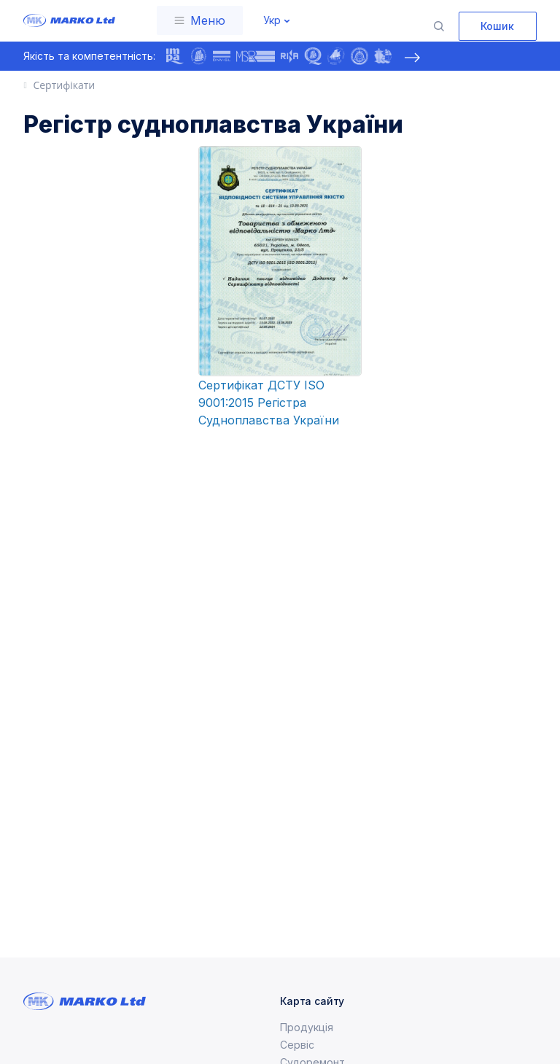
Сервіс (297, 1044)
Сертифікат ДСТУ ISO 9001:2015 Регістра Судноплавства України (268, 402)
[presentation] (412, 57)
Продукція (306, 1027)
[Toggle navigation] (200, 20)
